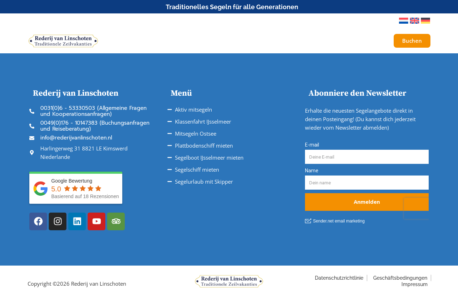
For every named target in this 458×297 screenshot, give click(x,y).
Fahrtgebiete (240, 40)
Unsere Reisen (187, 40)
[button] (383, 20)
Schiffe (141, 40)
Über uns (324, 40)
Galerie (359, 40)
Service (284, 40)
